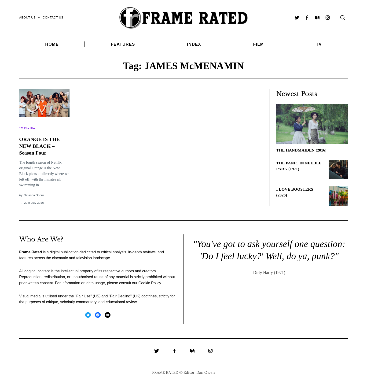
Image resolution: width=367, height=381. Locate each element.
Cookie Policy (150, 282)
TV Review (28, 126)
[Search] (343, 17)
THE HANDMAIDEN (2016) (302, 150)
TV (319, 44)
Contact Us (53, 17)
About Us (27, 17)
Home (52, 44)
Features (123, 44)
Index (194, 44)
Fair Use (83, 295)
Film (258, 44)
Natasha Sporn (34, 192)
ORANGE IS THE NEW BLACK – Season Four (41, 142)
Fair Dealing (120, 295)
